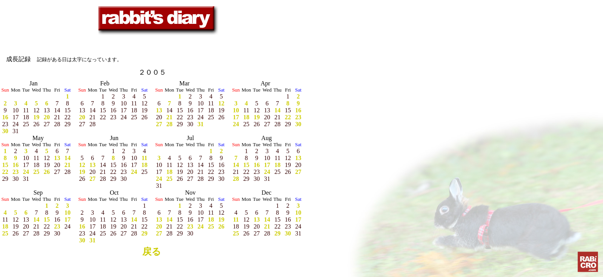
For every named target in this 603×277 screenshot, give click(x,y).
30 (5, 131)
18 (246, 117)
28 (170, 124)
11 (144, 158)
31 (201, 124)
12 (221, 103)
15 (5, 165)
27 (159, 124)
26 (47, 172)
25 (36, 172)
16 (5, 117)
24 (236, 124)
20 (47, 117)
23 (298, 117)
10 (236, 110)
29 (145, 233)
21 (170, 117)
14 (278, 110)
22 (288, 117)
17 (236, 117)
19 (36, 117)
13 (159, 110)
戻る (151, 252)
